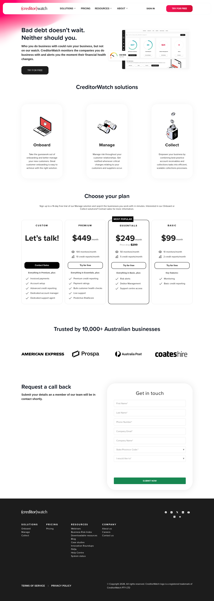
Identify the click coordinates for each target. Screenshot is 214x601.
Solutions (68, 8)
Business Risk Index (81, 532)
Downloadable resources (84, 535)
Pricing (86, 8)
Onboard (26, 528)
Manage (25, 532)
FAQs (74, 549)
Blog (73, 539)
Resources (103, 8)
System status (78, 556)
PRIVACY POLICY (61, 586)
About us (107, 528)
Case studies (78, 542)
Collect (25, 535)
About (122, 8)
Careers (106, 532)
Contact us (108, 535)
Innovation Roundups (82, 545)
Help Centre (77, 552)
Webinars (76, 528)
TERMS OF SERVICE (33, 586)
